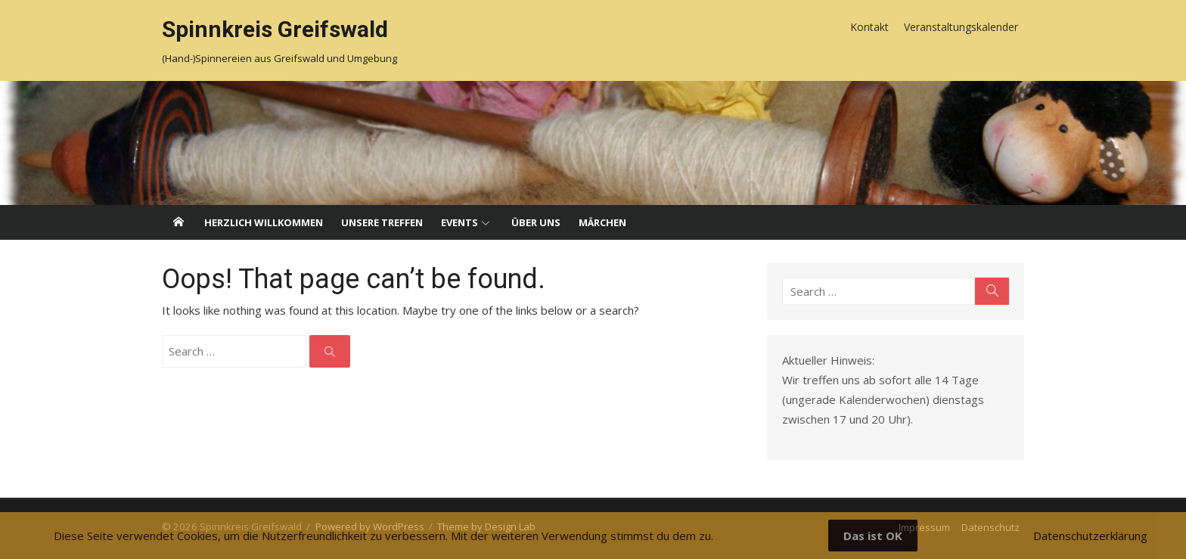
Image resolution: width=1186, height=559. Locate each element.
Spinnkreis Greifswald (275, 29)
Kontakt (869, 27)
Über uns (535, 222)
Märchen (602, 222)
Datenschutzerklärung (1090, 535)
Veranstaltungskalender (961, 27)
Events (459, 222)
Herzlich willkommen (263, 222)
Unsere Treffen (382, 222)
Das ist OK (872, 535)
